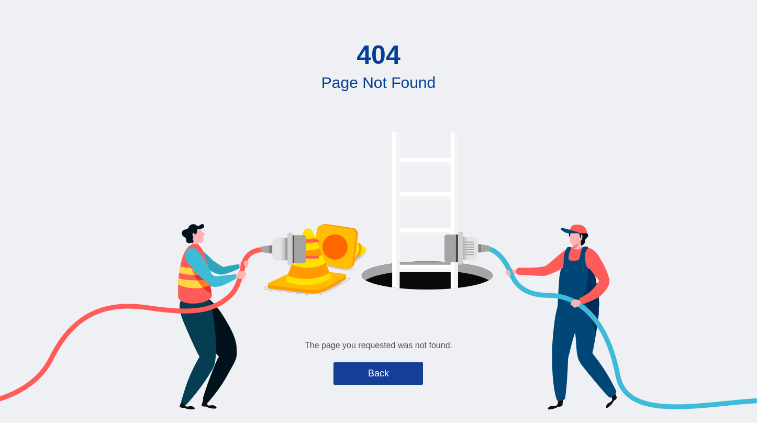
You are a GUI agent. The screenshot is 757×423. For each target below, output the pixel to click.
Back (378, 373)
